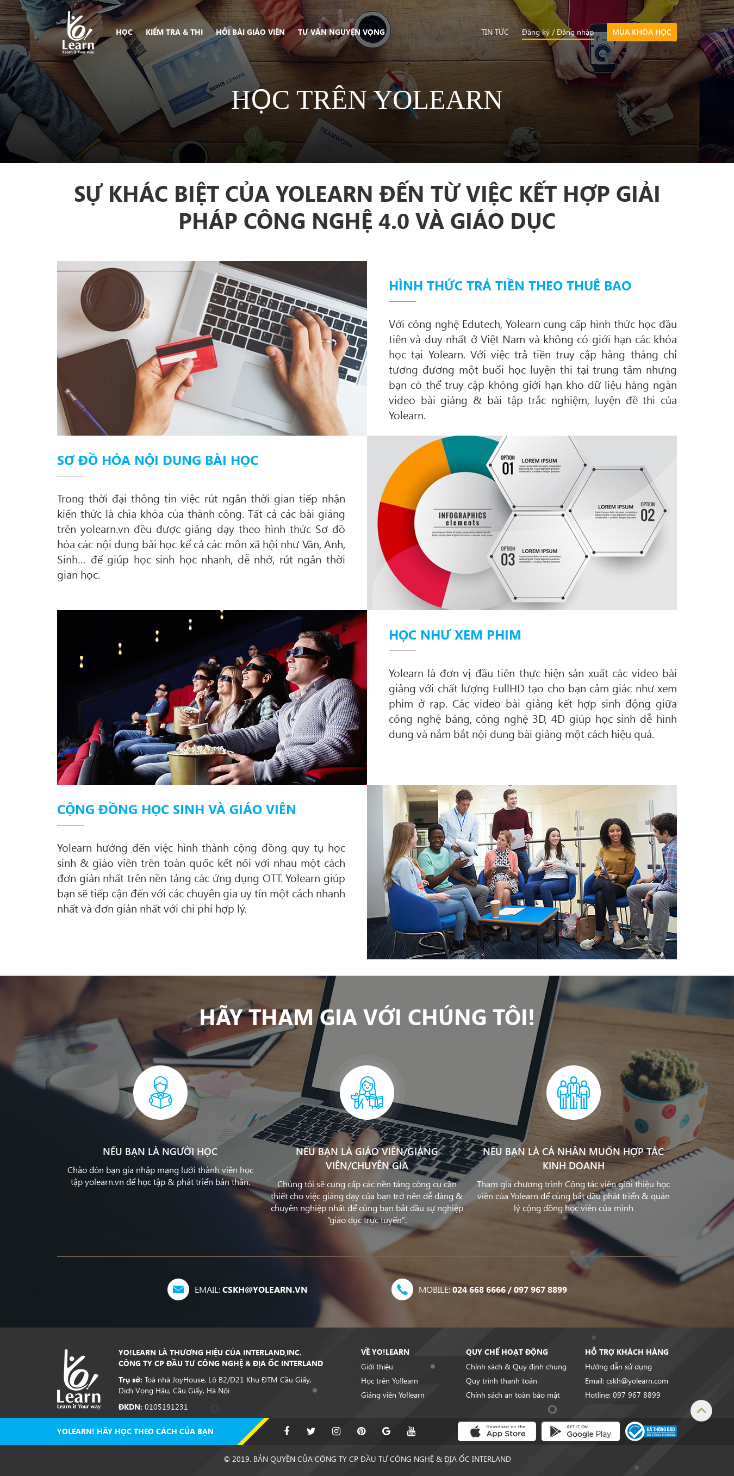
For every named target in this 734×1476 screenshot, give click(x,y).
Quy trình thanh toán (501, 1381)
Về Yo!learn (385, 1352)
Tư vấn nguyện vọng (341, 32)
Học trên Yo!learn (389, 1381)
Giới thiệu (377, 1367)
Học (124, 32)
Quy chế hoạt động (507, 1352)
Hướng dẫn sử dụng (618, 1367)
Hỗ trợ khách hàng (627, 1352)
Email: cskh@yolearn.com (626, 1381)
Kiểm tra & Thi (174, 32)
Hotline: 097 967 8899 (623, 1395)
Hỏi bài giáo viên (250, 32)
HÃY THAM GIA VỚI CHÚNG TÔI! (367, 1016)
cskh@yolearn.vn (251, 1289)
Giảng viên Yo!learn (393, 1395)
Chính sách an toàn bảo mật (513, 1395)
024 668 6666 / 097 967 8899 (493, 1289)
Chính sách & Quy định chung (516, 1367)
